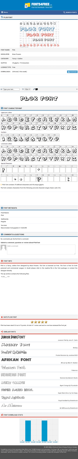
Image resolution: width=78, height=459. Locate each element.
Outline (20, 58)
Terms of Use (57, 447)
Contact (75, 447)
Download (72, 72)
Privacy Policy (67, 447)
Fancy (14, 58)
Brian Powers (16, 54)
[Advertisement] (39, 81)
